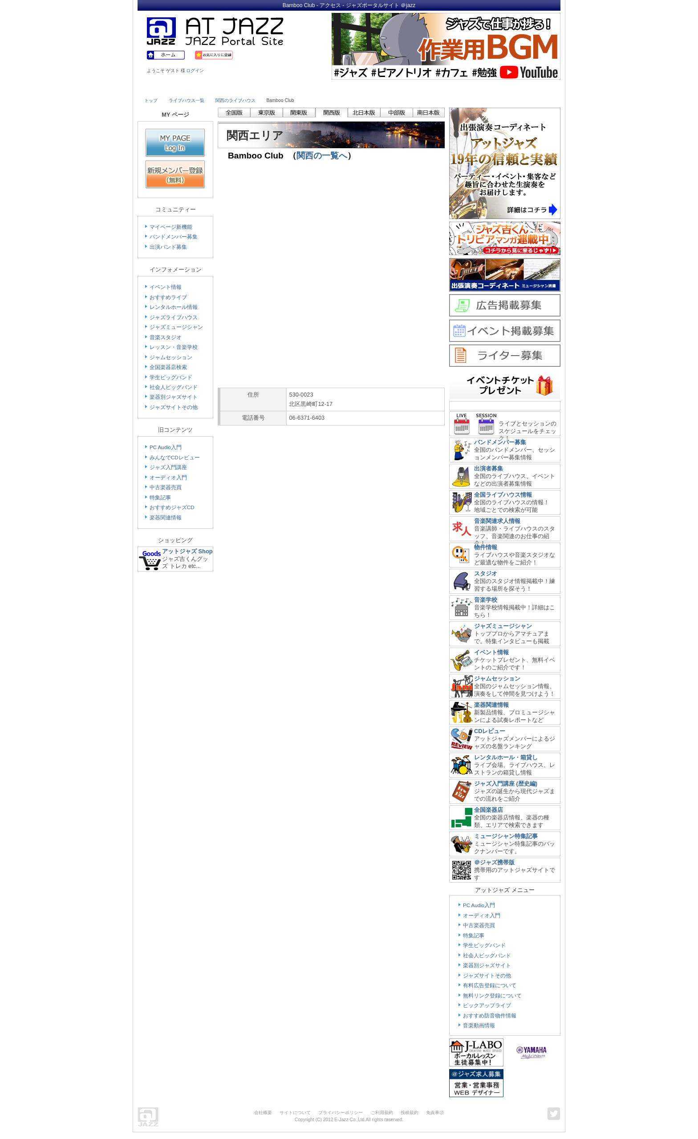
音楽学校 (485, 599)
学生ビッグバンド (171, 377)
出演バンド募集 (168, 247)
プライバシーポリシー (340, 1112)
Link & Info (477, 88)
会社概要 (263, 1112)
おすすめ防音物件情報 (489, 1015)
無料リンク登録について (492, 995)
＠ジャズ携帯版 (494, 862)
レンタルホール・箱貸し (506, 757)
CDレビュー (489, 731)
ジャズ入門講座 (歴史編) (505, 783)
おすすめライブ (168, 297)
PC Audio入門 (166, 447)
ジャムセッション (171, 357)
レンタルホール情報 (174, 307)
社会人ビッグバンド (174, 387)
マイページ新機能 (171, 227)
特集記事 (160, 497)
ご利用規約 (382, 1112)
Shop (374, 88)
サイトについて (295, 1112)
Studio (272, 88)
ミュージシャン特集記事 (506, 836)
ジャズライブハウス (174, 317)
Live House (169, 88)
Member (528, 88)
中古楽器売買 (166, 487)
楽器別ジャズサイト (174, 397)
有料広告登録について (489, 985)
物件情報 (485, 547)
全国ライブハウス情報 (503, 494)
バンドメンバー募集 (174, 236)
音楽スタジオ (166, 337)
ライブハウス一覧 (186, 100)
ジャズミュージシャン (176, 327)
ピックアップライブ (487, 1005)
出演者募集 (488, 468)
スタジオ (485, 573)
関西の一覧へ (321, 155)
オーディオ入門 (168, 477)
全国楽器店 (488, 810)
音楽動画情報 (479, 1025)
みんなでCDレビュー (175, 457)
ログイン (195, 70)
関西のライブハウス (235, 100)
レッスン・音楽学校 (174, 347)
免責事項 (435, 1112)
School (323, 88)
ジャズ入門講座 (168, 467)
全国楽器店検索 (168, 367)
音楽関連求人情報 (497, 521)
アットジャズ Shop (187, 551)
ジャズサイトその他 (174, 407)
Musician (221, 88)
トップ (151, 100)
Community (426, 88)
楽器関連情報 (166, 517)
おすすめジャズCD (172, 507)
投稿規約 (409, 1112)
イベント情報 (166, 287)
